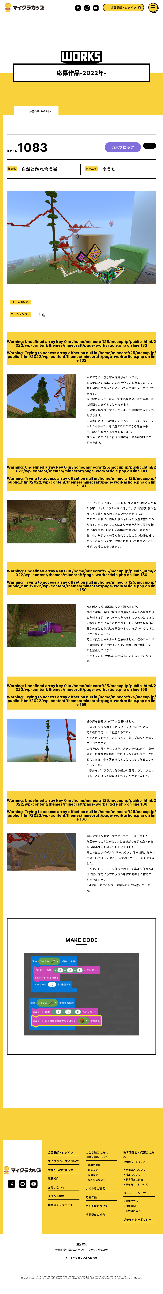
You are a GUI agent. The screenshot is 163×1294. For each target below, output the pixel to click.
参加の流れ (94, 1165)
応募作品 (91, 1197)
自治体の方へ (133, 1210)
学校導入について (136, 1169)
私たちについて (96, 1180)
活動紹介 (53, 1178)
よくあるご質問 (95, 1188)
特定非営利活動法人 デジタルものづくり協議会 (81, 1249)
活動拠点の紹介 (95, 1214)
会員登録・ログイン (123, 7)
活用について (133, 1174)
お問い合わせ (56, 1187)
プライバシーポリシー (137, 1219)
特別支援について (97, 1206)
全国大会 (93, 1175)
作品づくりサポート (60, 1205)
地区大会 (93, 1170)
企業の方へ (132, 1201)
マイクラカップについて (63, 1161)
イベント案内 (56, 1196)
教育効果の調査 (134, 1179)
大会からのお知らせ (60, 1170)
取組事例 (131, 1206)
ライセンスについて (137, 1184)
